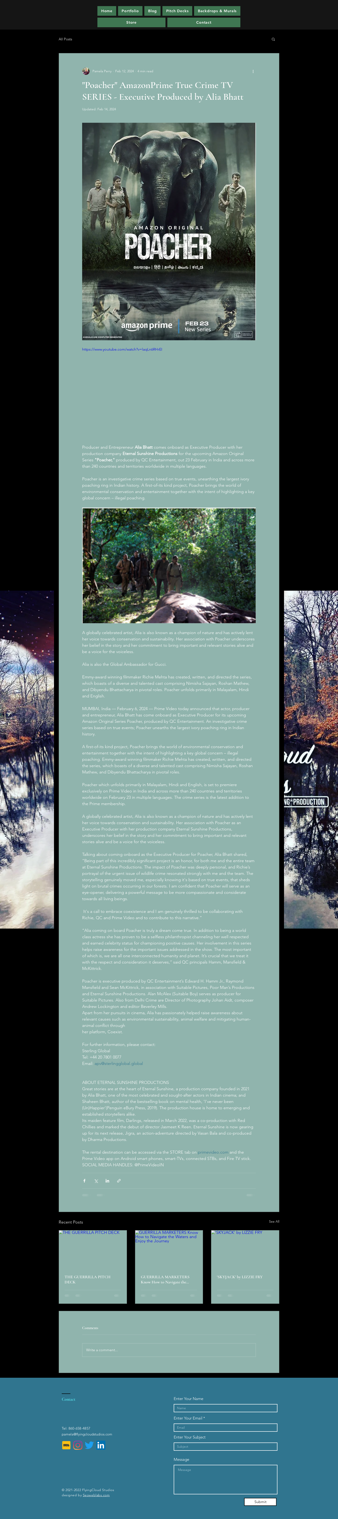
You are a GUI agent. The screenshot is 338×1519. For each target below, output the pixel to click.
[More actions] (253, 71)
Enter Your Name (188, 1399)
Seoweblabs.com (96, 1495)
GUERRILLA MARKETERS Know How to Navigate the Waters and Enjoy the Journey (165, 1279)
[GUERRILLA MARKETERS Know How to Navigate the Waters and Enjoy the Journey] (169, 1249)
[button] (177, 11)
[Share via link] (119, 1180)
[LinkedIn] (100, 1445)
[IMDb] (66, 1445)
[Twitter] (89, 1445)
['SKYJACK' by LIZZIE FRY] (245, 1249)
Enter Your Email (188, 1418)
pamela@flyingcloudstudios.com (87, 1434)
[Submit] (260, 1502)
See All (274, 1221)
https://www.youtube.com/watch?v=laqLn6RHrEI (122, 349)
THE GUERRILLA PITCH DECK (88, 1279)
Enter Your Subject (190, 1437)
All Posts (65, 39)
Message (181, 1460)
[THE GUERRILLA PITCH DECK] (93, 1249)
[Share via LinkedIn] (107, 1180)
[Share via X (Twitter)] (96, 1180)
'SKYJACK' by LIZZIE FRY (240, 1276)
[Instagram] (77, 1445)
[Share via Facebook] (84, 1180)
